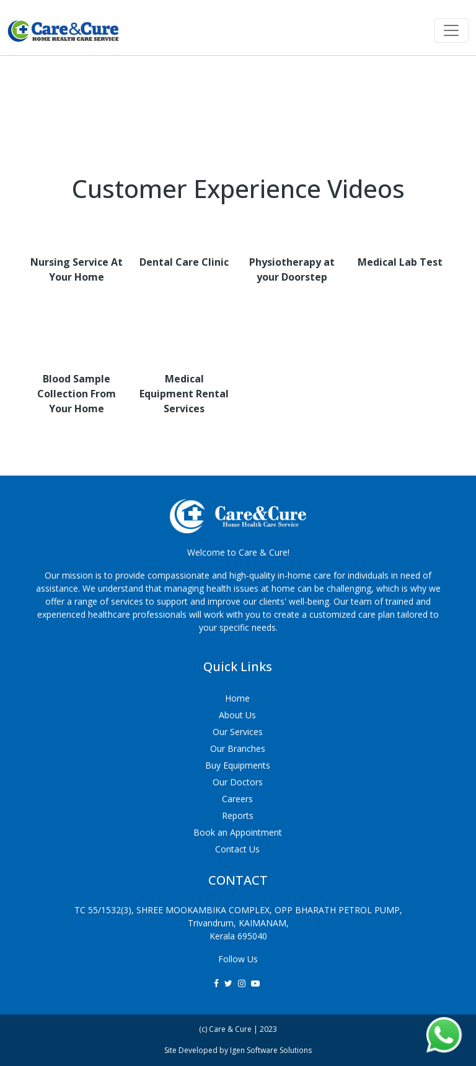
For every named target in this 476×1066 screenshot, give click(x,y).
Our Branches (237, 748)
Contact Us (237, 849)
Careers (237, 799)
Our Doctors (238, 782)
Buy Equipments (237, 765)
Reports (237, 815)
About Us (237, 715)
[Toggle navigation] (451, 30)
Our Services (238, 732)
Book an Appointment (237, 832)
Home (237, 698)
